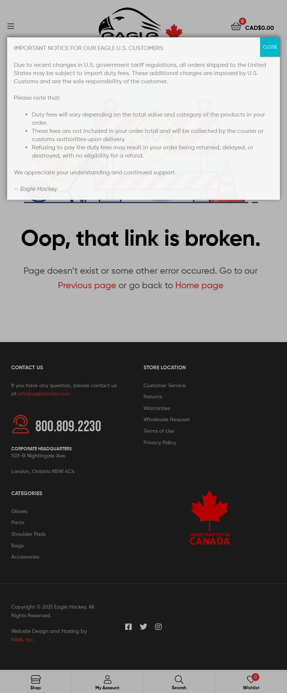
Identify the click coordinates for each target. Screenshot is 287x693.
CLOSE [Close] (270, 47)
